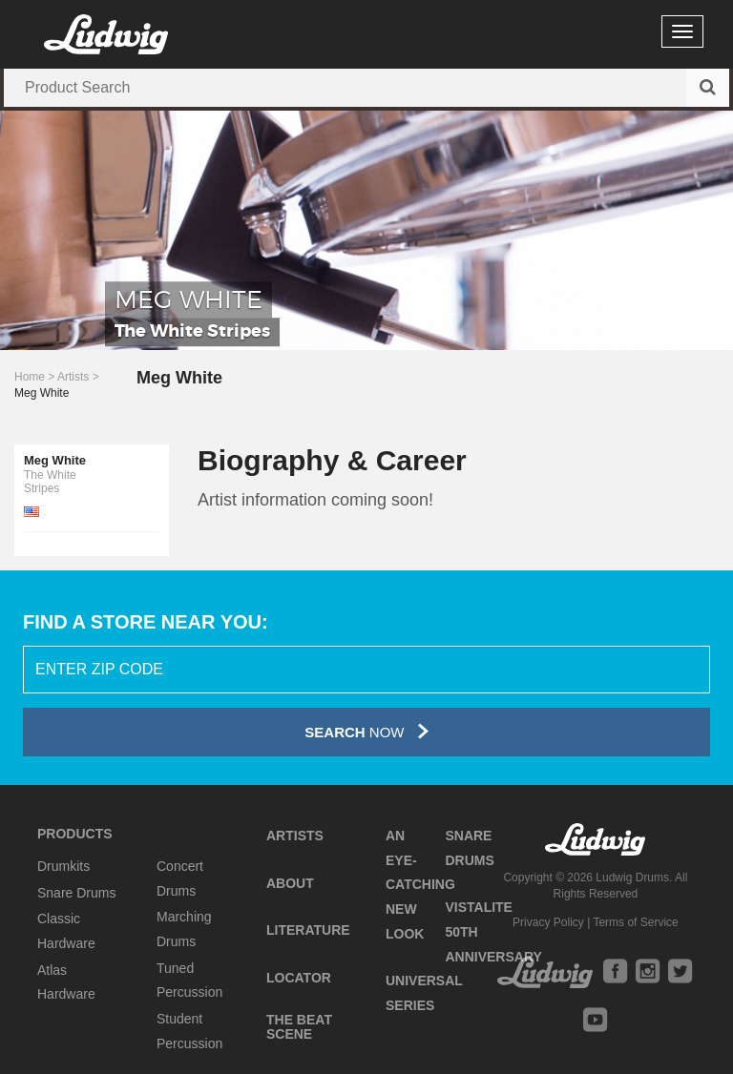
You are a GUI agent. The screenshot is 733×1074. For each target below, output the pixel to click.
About (290, 883)
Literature (308, 930)
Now (366, 731)
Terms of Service (635, 922)
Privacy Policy (548, 922)
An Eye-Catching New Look (420, 884)
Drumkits (63, 866)
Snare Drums (76, 892)
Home (29, 376)
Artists (73, 376)
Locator (298, 977)
